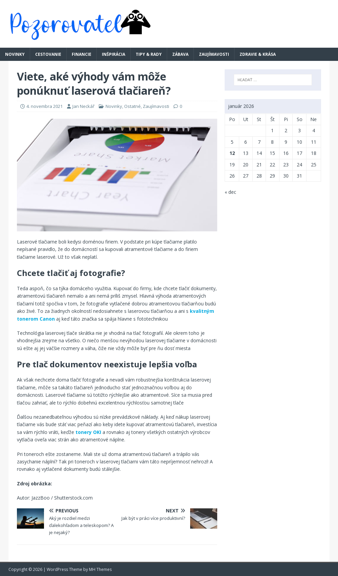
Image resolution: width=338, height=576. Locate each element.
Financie (81, 54)
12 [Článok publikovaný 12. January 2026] (232, 153)
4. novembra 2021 (44, 106)
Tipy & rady (149, 54)
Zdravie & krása (258, 54)
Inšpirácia (113, 54)
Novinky (15, 54)
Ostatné (132, 106)
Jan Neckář (83, 106)
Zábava (180, 54)
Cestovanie (48, 54)
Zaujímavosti (214, 54)
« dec (230, 192)
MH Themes (100, 569)
